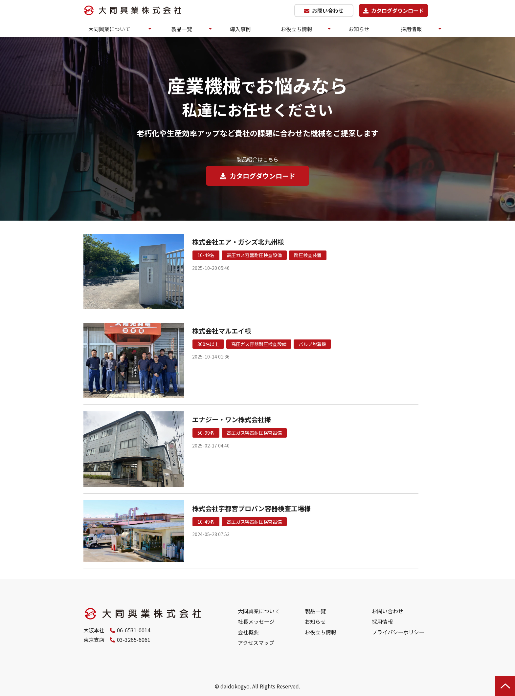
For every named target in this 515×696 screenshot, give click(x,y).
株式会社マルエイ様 (221, 331)
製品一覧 (181, 29)
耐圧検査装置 (308, 255)
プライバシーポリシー (398, 632)
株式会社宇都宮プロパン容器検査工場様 (251, 508)
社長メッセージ (256, 621)
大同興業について (109, 29)
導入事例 (240, 29)
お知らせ (358, 29)
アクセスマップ (256, 642)
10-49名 (205, 255)
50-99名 (205, 432)
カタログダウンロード (397, 10)
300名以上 (208, 344)
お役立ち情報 (296, 29)
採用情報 (411, 29)
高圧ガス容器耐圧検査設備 (254, 255)
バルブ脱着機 (312, 344)
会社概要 (248, 632)
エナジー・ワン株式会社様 (231, 419)
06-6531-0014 (133, 630)
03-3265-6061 (133, 639)
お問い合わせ (328, 10)
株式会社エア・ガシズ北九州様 (238, 242)
